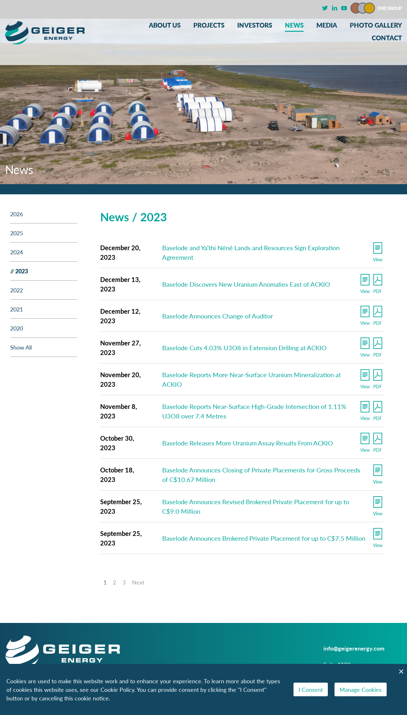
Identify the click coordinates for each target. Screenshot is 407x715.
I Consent (311, 689)
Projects (208, 25)
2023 (21, 271)
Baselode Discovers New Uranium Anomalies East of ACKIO (246, 284)
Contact (387, 38)
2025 (16, 233)
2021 (16, 309)
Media (326, 25)
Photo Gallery (376, 25)
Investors (254, 25)
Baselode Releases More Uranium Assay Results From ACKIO (247, 442)
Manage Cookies (361, 689)
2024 (16, 252)
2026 (16, 214)
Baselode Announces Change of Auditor (217, 315)
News (294, 25)
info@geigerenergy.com (353, 648)
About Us (165, 25)
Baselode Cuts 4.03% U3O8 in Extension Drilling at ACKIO (244, 347)
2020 (16, 328)
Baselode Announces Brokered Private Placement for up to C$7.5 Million (263, 538)
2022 (16, 290)
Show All (21, 347)
